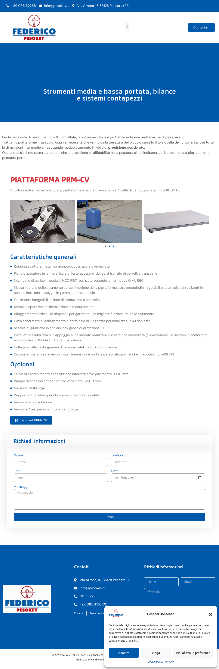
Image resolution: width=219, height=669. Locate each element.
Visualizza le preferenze (193, 653)
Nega (156, 653)
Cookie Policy (155, 661)
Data (114, 471)
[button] (210, 614)
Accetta (123, 653)
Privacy (169, 661)
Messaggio (22, 487)
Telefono (117, 455)
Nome (18, 455)
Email (18, 471)
